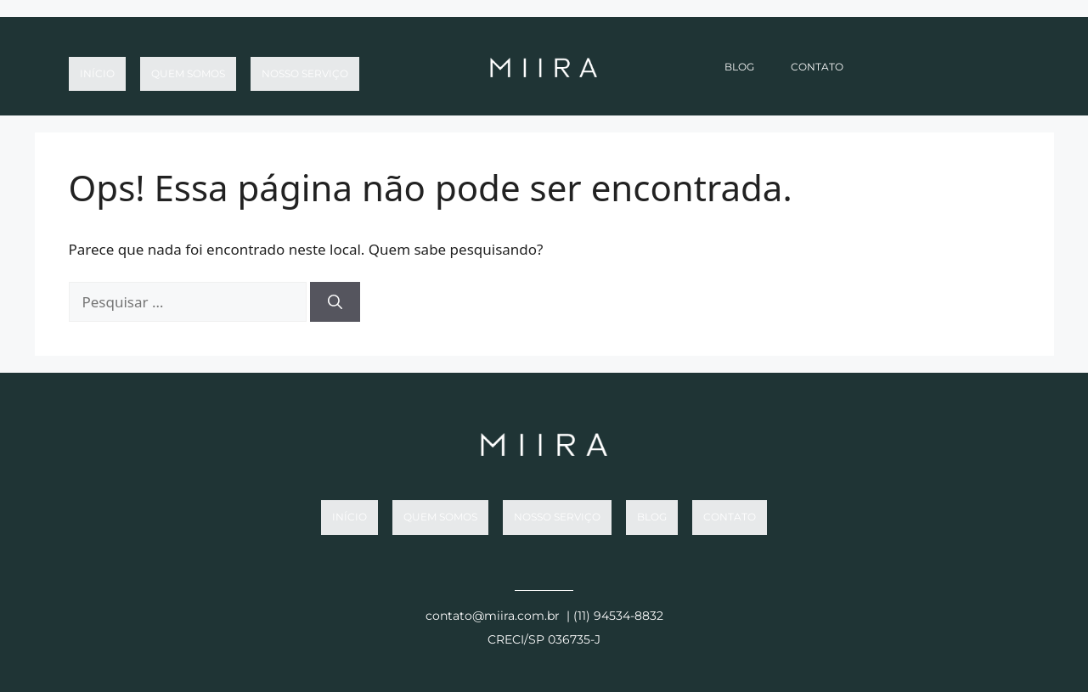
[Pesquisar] (335, 302)
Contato (817, 66)
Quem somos (188, 66)
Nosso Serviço (305, 66)
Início (97, 66)
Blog (739, 66)
